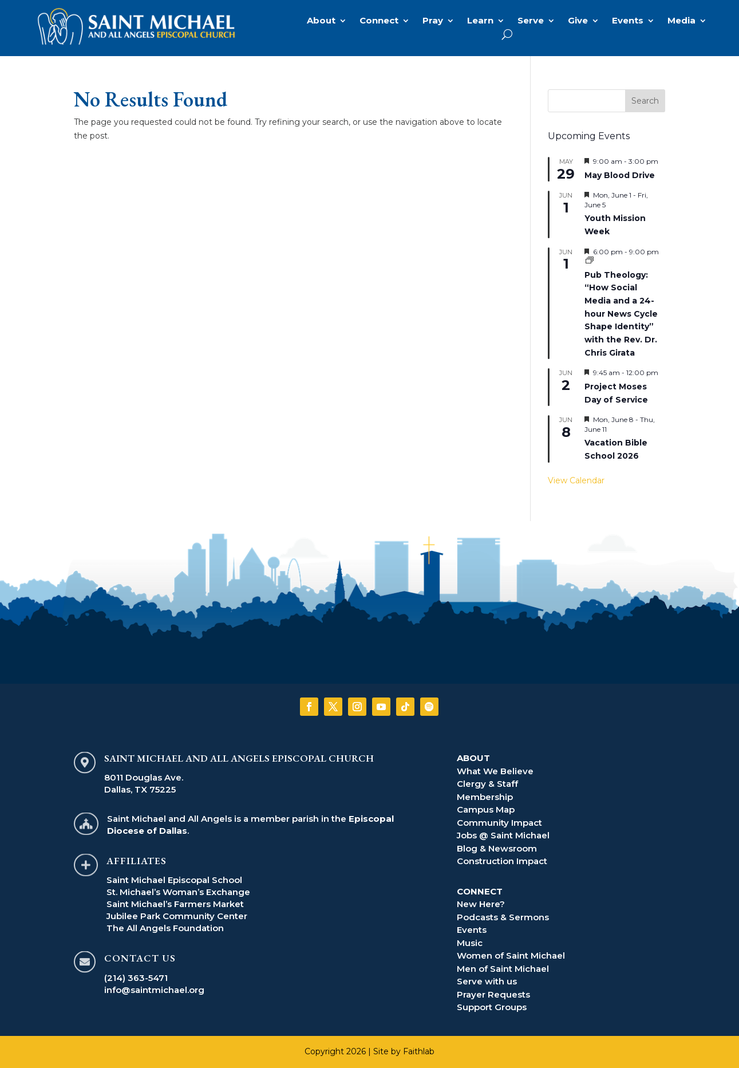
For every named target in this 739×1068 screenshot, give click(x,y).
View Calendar (576, 480)
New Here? (481, 903)
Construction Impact (502, 861)
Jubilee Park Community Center (176, 916)
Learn (480, 21)
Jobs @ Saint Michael (503, 835)
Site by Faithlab (403, 1051)
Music (470, 942)
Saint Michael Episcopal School (174, 879)
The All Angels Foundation (165, 928)
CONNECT (480, 891)
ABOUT (473, 757)
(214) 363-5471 (136, 977)
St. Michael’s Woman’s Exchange (178, 891)
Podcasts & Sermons (503, 917)
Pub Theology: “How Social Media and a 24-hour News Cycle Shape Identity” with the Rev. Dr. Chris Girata (621, 314)
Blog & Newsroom (497, 848)
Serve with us (487, 981)
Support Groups (492, 1007)
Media (681, 21)
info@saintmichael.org (154, 989)
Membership (485, 796)
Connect (378, 21)
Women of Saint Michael (511, 955)
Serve (530, 21)
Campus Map (486, 809)
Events (627, 21)
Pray (432, 21)
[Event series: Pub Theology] (590, 261)
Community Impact (499, 822)
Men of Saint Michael (503, 968)
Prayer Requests (493, 994)
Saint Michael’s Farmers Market (175, 903)
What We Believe (495, 771)
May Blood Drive (619, 175)
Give (578, 21)
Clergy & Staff (487, 783)
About (321, 21)
